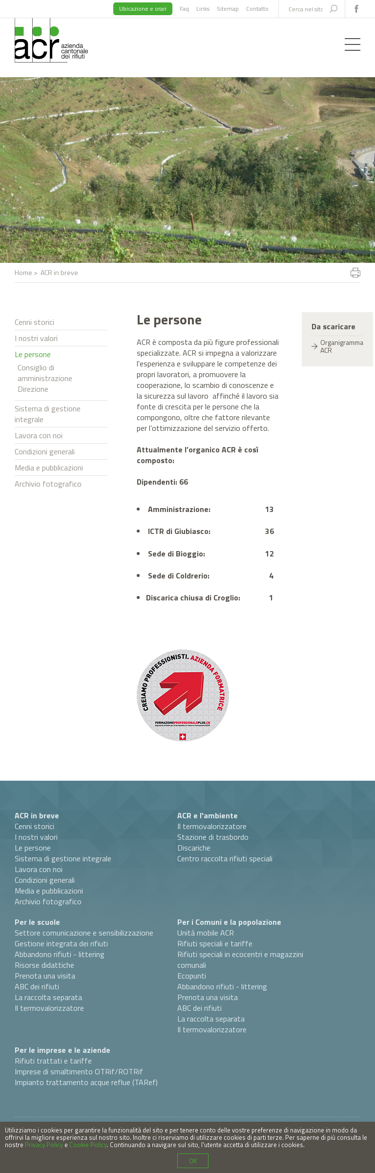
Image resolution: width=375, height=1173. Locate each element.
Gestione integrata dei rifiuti (61, 943)
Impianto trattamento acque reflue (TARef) (86, 1082)
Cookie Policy (88, 1145)
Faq (184, 8)
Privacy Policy (44, 1145)
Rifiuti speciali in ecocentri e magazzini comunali (240, 959)
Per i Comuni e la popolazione (229, 922)
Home (23, 272)
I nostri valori (36, 338)
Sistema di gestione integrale (48, 414)
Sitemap (228, 8)
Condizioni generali (45, 451)
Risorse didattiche (44, 965)
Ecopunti (191, 975)
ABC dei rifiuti (37, 986)
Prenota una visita (45, 975)
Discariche (193, 847)
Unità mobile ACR (205, 932)
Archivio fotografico (48, 484)
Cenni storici (34, 322)
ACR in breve (37, 815)
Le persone (33, 354)
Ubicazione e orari (143, 8)
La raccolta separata (48, 997)
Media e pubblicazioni (49, 467)
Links (202, 8)
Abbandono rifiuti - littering (59, 954)
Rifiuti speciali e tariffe (214, 943)
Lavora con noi (38, 435)
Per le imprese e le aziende (62, 1050)
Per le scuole (37, 922)
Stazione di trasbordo (213, 837)
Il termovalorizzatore (212, 826)
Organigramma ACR (341, 346)
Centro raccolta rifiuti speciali (224, 858)
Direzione (33, 389)
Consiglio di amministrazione (45, 373)
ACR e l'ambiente (207, 815)
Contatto (257, 8)
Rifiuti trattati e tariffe (53, 1060)
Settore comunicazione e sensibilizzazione (84, 932)
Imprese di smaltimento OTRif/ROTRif (79, 1071)
